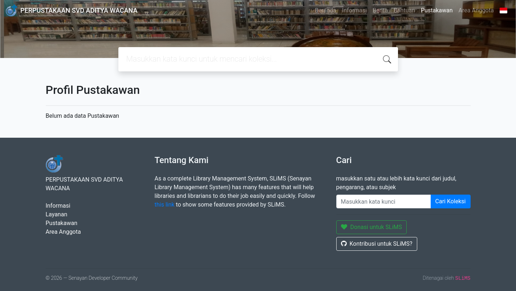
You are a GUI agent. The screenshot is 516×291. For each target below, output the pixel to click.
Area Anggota (476, 10)
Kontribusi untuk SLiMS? (377, 243)
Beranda (325, 10)
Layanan (57, 214)
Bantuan (404, 10)
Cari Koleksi (450, 201)
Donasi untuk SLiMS (371, 227)
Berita (380, 10)
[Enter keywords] (383, 201)
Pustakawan (436, 10)
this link (165, 204)
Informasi (354, 10)
